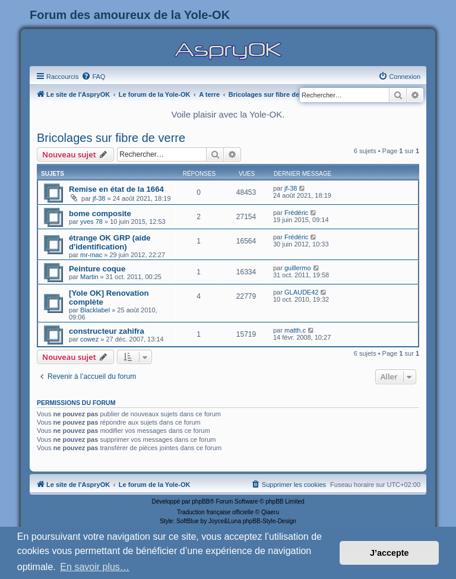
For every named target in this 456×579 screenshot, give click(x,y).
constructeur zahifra (106, 331)
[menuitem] (93, 76)
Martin (89, 276)
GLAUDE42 (301, 292)
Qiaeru (270, 512)
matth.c (295, 330)
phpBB (201, 501)
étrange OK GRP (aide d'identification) (110, 242)
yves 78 (91, 221)
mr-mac (91, 254)
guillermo (297, 267)
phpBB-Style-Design (269, 521)
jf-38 (99, 198)
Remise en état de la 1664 (116, 189)
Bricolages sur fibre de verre (111, 137)
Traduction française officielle (215, 512)
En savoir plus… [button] (94, 567)
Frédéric (296, 212)
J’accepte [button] (389, 553)
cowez (89, 339)
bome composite (100, 213)
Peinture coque (97, 268)
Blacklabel (95, 310)
